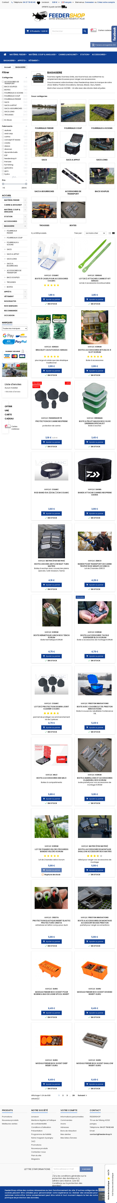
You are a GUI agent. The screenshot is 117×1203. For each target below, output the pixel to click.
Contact (5, 2)
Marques (7, 322)
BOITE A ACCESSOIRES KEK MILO (51, 778)
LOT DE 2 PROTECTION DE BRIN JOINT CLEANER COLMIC (51, 707)
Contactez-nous (38, 1152)
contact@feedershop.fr (101, 1134)
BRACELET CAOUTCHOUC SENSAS (51, 350)
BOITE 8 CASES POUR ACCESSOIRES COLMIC (51, 279)
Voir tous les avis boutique (112, 1184)
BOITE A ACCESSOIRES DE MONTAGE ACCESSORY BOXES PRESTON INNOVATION (95, 922)
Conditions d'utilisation (41, 1127)
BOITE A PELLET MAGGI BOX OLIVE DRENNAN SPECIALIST (95, 422)
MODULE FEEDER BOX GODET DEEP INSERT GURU (52, 1064)
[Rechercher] (69, 31)
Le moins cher (96, 233)
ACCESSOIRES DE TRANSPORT (14, 271)
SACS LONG (12, 259)
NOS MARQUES (11, 306)
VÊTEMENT (33, 60)
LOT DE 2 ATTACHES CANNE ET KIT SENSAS (95, 279)
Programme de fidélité (41, 1134)
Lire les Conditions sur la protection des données (67, 1183)
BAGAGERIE (9, 60)
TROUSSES (11, 282)
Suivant (83, 1095)
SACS (9, 249)
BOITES (10, 287)
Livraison (35, 1116)
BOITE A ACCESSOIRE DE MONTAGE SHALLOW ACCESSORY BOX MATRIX (95, 850)
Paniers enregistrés (102, 45)
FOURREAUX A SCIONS (13, 243)
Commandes (66, 1120)
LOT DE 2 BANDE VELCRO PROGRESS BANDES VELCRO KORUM (51, 850)
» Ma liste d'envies (12, 391)
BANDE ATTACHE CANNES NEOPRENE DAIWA (95, 493)
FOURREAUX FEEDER (12, 231)
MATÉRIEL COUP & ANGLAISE (42, 54)
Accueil (6, 195)
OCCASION (9, 315)
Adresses (65, 1127)
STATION (84, 54)
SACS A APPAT (13, 254)
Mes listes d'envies (69, 1138)
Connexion (89, 2)
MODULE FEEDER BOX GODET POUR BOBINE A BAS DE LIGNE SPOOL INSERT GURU (51, 994)
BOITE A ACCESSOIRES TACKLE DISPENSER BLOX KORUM (94, 636)
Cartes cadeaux (105, 30)
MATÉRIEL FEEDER (17, 54)
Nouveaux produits (10, 1120)
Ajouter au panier (51, 299)
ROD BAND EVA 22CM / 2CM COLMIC (51, 492)
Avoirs (63, 1123)
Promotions (7, 1116)
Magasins (35, 1159)
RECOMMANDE (10, 310)
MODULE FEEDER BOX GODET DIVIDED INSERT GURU (94, 993)
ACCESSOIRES (98, 54)
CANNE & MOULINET (67, 54)
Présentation (36, 1130)
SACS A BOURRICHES (12, 264)
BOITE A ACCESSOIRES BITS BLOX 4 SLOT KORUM (94, 351)
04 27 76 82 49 (29, 2)
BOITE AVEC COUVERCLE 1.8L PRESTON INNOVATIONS (95, 707)
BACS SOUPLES (13, 277)
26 (73, 1095)
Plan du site (36, 1155)
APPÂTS (21, 60)
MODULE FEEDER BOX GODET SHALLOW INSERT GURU (94, 1064)
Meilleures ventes (9, 1123)
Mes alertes (66, 1134)
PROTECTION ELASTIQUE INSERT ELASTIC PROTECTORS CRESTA (51, 921)
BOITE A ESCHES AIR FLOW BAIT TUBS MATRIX (51, 565)
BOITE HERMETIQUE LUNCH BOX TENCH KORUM (52, 636)
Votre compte (69, 1110)
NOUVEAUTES (10, 301)
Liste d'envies (13, 384)
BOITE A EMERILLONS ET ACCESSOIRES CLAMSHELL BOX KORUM (94, 779)
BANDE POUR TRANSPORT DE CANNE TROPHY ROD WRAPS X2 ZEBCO (95, 565)
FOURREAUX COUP (15, 237)
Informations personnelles (72, 1116)
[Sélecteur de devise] (56, 2)
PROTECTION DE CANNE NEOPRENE (51, 421)
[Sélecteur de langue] (67, 2)
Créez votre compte (106, 2)
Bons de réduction (69, 1130)
